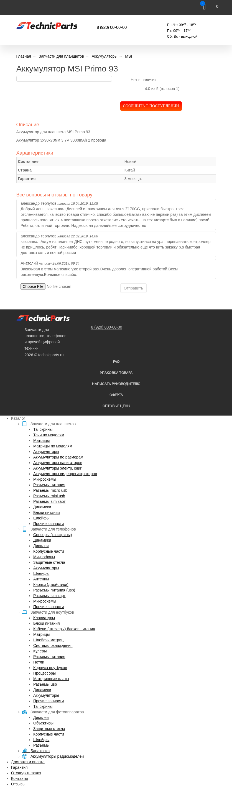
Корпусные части (48, 551)
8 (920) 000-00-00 (106, 327)
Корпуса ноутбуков (50, 667)
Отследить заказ (26, 773)
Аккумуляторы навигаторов (57, 462)
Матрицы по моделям (52, 446)
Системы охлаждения (53, 645)
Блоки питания (46, 512)
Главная (23, 56)
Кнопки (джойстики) (50, 584)
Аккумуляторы (46, 451)
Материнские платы (51, 679)
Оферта (116, 395)
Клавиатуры (44, 618)
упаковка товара (116, 373)
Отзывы (18, 784)
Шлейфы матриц (48, 640)
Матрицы (41, 440)
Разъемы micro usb (50, 490)
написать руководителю (116, 384)
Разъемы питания (49, 485)
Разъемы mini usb (49, 496)
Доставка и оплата (28, 762)
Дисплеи (41, 546)
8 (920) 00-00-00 (112, 28)
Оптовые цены (116, 406)
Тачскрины (42, 429)
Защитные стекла (49, 562)
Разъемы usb (45, 684)
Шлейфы (41, 518)
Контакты (19, 778)
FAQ (116, 361)
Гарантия (19, 767)
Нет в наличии (144, 80)
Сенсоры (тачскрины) (52, 534)
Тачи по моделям (48, 435)
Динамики (42, 507)
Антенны (41, 579)
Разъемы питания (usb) (54, 590)
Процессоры (44, 673)
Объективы (43, 723)
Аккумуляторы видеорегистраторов (65, 474)
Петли (38, 662)
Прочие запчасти (48, 523)
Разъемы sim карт (49, 501)
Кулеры (40, 651)
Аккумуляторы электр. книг (57, 468)
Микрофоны (44, 557)
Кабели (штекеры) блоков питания (64, 629)
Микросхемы (44, 479)
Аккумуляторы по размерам (58, 457)
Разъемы (41, 745)
